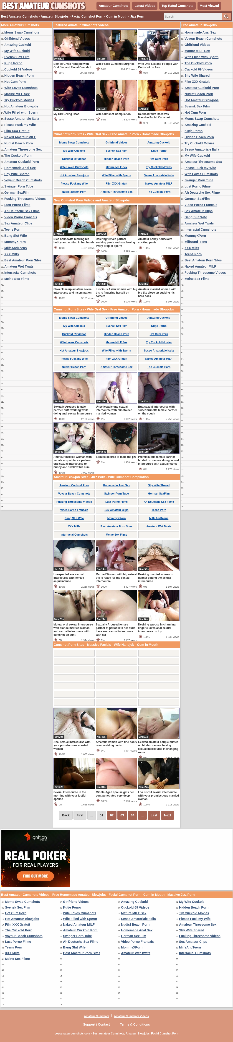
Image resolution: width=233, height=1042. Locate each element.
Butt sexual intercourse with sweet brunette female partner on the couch (157, 410)
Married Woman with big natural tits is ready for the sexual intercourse (116, 578)
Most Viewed (209, 6)
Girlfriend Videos (17, 38)
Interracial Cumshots (20, 272)
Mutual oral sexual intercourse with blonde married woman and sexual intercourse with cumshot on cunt (73, 629)
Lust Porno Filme (17, 205)
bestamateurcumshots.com (72, 1033)
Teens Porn (12, 229)
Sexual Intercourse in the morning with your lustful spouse (69, 796)
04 (132, 815)
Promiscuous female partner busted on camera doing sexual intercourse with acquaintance (158, 460)
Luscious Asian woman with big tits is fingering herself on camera (116, 293)
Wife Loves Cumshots (21, 88)
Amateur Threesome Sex (23, 149)
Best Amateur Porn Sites (23, 260)
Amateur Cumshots (113, 6)
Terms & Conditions (135, 1024)
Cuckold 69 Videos (18, 69)
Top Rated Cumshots (177, 6)
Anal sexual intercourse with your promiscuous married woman (72, 745)
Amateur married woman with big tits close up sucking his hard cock (157, 293)
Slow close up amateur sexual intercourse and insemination (72, 291)
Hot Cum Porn (15, 81)
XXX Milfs (11, 254)
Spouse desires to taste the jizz (116, 456)
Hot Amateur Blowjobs (21, 106)
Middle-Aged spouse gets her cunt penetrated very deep (115, 794)
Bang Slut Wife (15, 235)
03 (122, 815)
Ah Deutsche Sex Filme (22, 211)
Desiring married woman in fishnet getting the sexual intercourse (155, 578)
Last (154, 815)
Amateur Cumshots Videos (131, 1016)
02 (112, 815)
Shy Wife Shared (16, 174)
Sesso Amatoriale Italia (21, 118)
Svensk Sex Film (17, 57)
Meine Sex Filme (16, 279)
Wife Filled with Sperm (21, 112)
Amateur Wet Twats (19, 266)
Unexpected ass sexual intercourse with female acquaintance (68, 578)
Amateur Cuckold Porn (21, 162)
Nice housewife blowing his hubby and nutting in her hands (73, 240)
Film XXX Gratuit (16, 131)
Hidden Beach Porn (19, 75)
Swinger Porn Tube (18, 186)
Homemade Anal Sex (20, 168)
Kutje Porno (13, 63)
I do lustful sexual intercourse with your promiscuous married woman (158, 796)
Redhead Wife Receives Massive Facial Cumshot (154, 115)
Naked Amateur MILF (20, 137)
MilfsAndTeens (15, 248)
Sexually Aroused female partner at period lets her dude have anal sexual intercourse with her (115, 629)
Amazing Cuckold (17, 45)
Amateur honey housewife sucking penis (155, 240)
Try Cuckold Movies (19, 100)
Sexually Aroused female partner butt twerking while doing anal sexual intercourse (72, 410)
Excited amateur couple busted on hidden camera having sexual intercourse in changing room (158, 747)
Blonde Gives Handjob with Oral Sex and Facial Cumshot (72, 65)
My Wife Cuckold (17, 51)
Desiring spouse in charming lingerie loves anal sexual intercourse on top (157, 628)
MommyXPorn (15, 242)
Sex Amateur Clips (18, 223)
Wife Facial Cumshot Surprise (115, 63)
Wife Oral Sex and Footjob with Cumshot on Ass (158, 65)
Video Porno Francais (20, 217)
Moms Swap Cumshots (21, 32)
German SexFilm (17, 192)
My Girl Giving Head (66, 114)
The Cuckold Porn (18, 155)
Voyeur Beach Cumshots (23, 180)
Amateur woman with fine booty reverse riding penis (116, 743)
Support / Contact (96, 1024)
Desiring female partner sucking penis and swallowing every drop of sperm (115, 242)
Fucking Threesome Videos (25, 199)
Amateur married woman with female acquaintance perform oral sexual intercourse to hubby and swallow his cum (72, 462)
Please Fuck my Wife (20, 125)
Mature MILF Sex (17, 94)
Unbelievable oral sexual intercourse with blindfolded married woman (114, 410)
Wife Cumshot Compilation (113, 114)
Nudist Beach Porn (18, 143)
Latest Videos (144, 6)
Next (167, 815)
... (142, 815)
